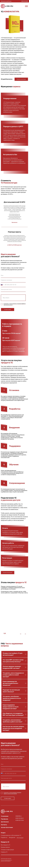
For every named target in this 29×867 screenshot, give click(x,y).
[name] (13, 280)
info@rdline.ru (19, 816)
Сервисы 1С (4, 852)
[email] (13, 289)
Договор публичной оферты (5, 861)
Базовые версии (5, 847)
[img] (7, 6)
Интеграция (20, 837)
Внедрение (12, 837)
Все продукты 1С (5, 845)
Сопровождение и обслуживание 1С (11, 835)
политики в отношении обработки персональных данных (15, 304)
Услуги (3, 832)
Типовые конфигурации (7, 849)
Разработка (4, 837)
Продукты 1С (5, 842)
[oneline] (13, 298)
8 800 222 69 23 (19, 818)
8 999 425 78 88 (20, 820)
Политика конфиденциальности (6, 860)
